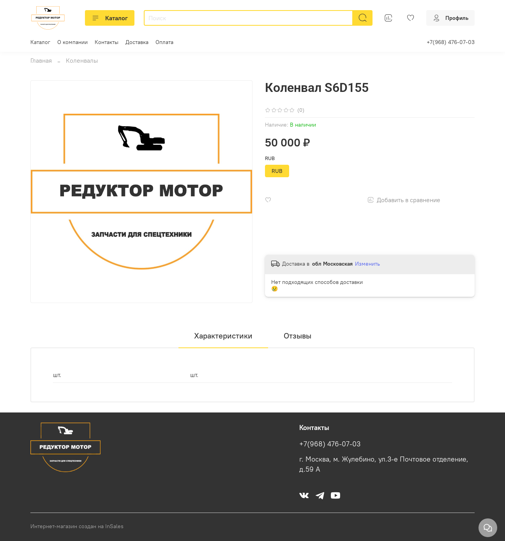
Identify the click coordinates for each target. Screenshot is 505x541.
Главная (41, 60)
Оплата (164, 42)
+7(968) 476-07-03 (451, 42)
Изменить (367, 263)
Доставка (136, 42)
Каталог (110, 18)
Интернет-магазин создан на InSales (77, 526)
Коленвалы (82, 60)
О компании (72, 42)
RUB (270, 158)
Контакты (106, 42)
